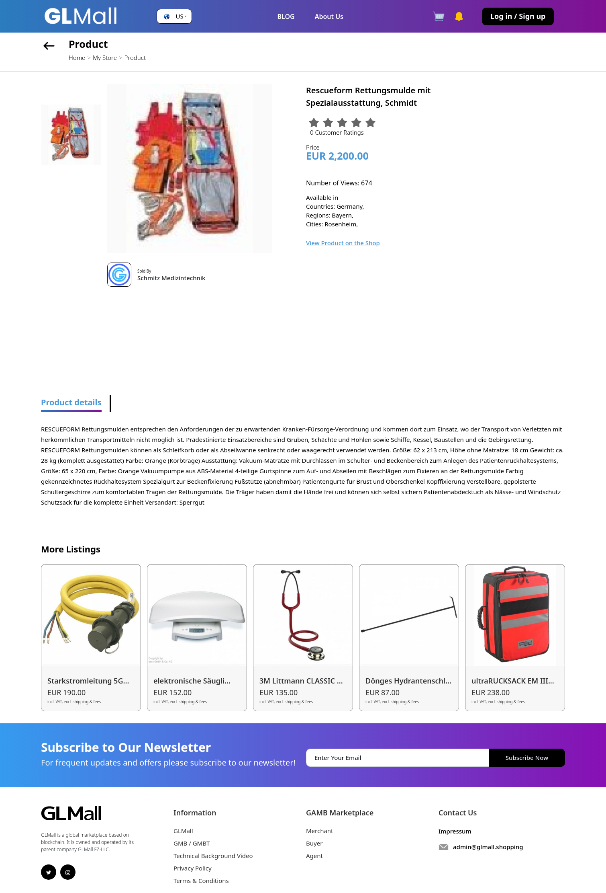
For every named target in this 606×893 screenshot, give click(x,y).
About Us (329, 16)
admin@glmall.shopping (488, 847)
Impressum (455, 831)
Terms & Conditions (201, 881)
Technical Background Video (213, 856)
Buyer (314, 843)
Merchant (319, 831)
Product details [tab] (71, 402)
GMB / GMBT (191, 843)
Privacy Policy (192, 868)
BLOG (285, 16)
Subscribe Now (527, 757)
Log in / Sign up (517, 16)
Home (77, 57)
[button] (174, 16)
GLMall (183, 831)
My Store (105, 57)
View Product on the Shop (343, 243)
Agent (314, 856)
